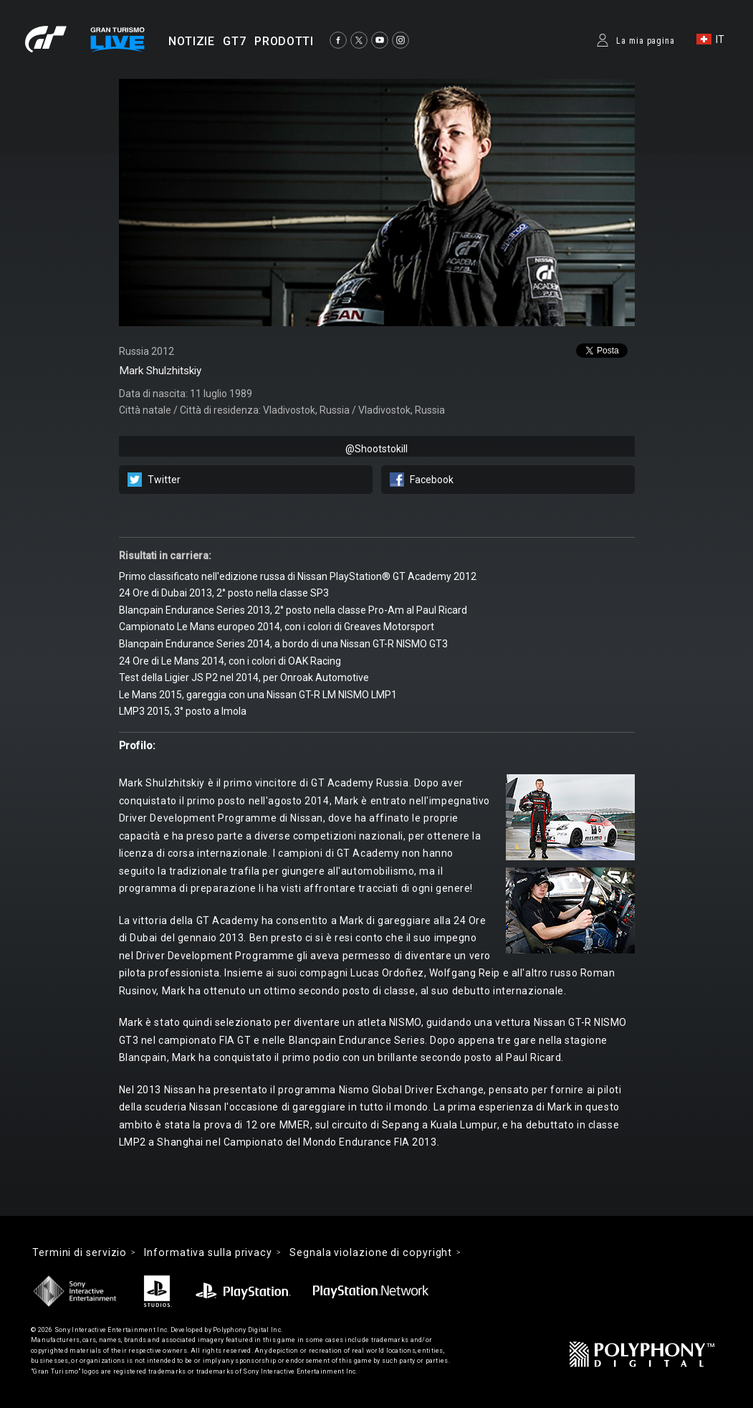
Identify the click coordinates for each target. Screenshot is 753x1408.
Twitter (164, 479)
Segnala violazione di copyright (370, 1252)
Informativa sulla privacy (208, 1252)
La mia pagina (645, 41)
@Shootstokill (376, 449)
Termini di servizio (79, 1252)
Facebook (432, 479)
